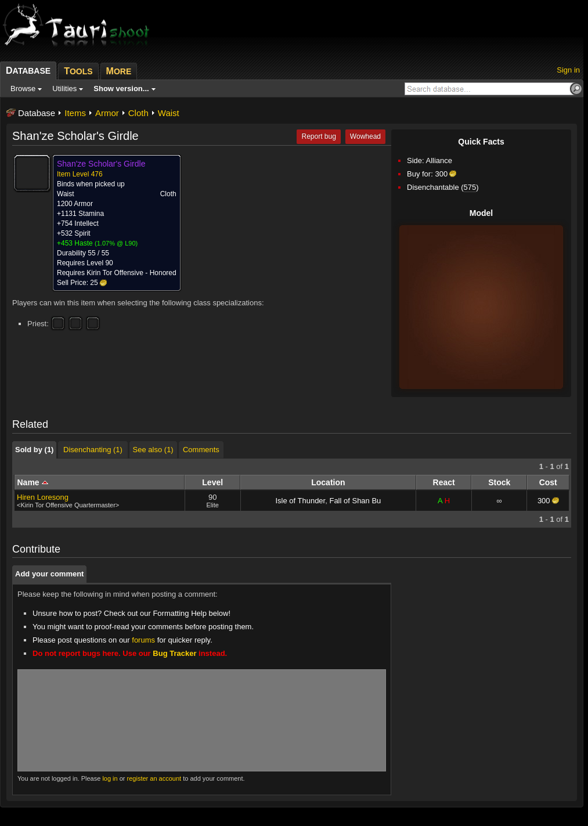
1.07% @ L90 (116, 243)
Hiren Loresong (42, 497)
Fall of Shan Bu (355, 500)
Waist (168, 113)
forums (143, 640)
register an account (154, 778)
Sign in (568, 70)
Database (36, 113)
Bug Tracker (174, 653)
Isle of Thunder (300, 500)
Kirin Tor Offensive (114, 273)
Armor (107, 113)
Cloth (138, 113)
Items (75, 113)
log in (109, 778)
